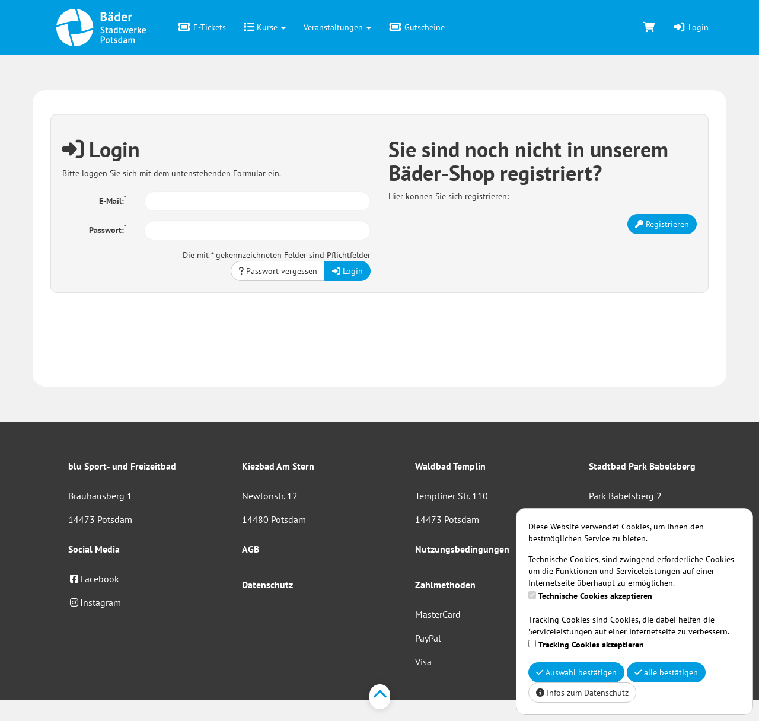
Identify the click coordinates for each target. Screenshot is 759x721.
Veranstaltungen (337, 27)
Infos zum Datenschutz (582, 692)
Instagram (94, 602)
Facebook (93, 579)
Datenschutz (267, 585)
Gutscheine (417, 27)
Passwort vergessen (277, 271)
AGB (250, 549)
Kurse (265, 27)
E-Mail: (112, 200)
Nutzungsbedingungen (462, 549)
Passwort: (107, 229)
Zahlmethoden (445, 585)
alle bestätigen (666, 672)
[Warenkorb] (649, 27)
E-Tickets (202, 27)
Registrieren (662, 224)
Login (691, 27)
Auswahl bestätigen (576, 672)
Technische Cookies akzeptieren (595, 596)
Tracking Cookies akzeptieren (591, 644)
